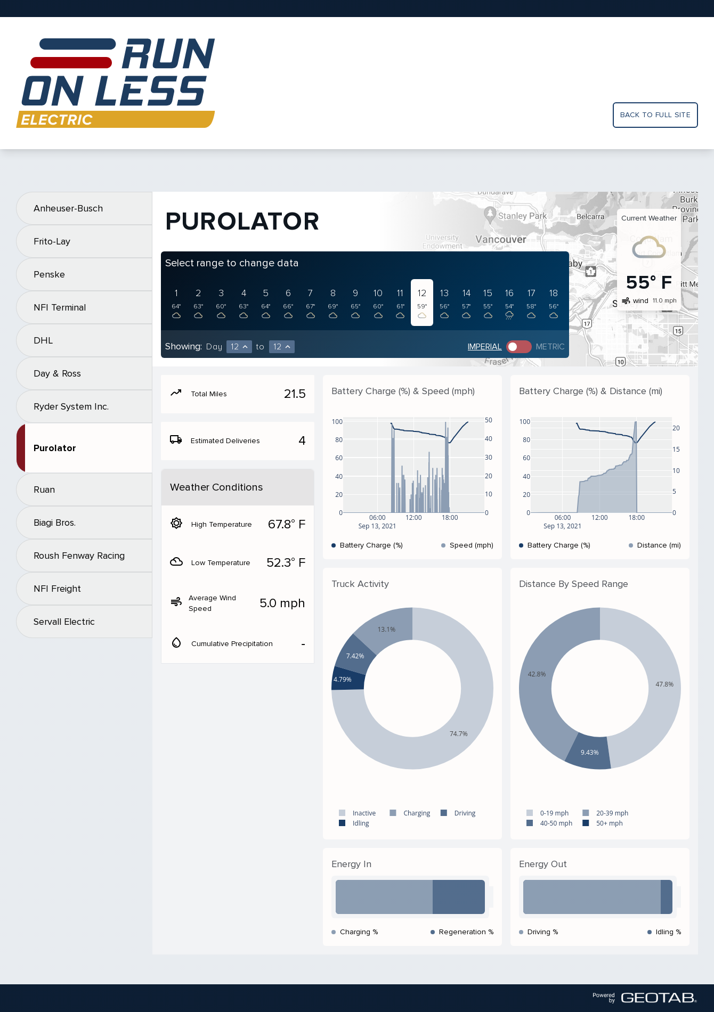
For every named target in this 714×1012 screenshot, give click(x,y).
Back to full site (655, 114)
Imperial (485, 346)
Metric (550, 346)
